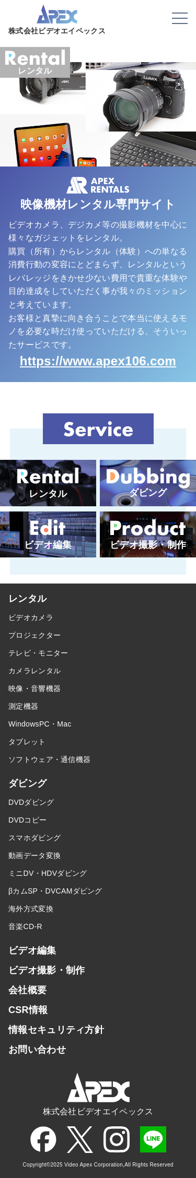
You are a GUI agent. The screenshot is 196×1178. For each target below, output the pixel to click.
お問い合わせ (37, 1049)
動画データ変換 (34, 855)
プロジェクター (34, 635)
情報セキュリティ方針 (56, 1030)
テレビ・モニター (38, 653)
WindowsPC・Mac (40, 724)
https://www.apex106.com (98, 361)
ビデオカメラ (30, 617)
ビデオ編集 (32, 950)
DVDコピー (27, 820)
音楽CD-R (25, 926)
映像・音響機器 (34, 688)
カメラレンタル (34, 671)
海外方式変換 (30, 909)
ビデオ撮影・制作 (46, 970)
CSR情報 (28, 1010)
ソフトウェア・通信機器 (49, 759)
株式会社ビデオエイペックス (57, 27)
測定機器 (23, 706)
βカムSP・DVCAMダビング (55, 891)
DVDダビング (31, 802)
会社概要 (27, 990)
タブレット (27, 741)
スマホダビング (34, 838)
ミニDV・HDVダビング (47, 873)
